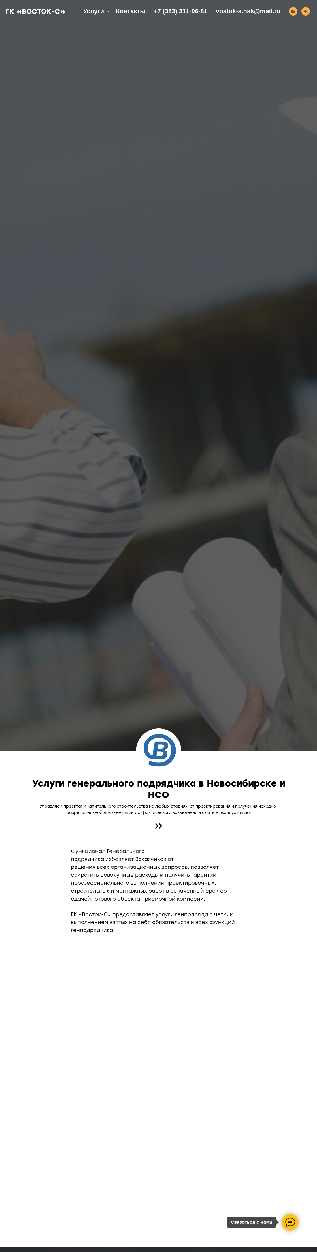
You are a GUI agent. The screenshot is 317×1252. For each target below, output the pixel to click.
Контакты (130, 11)
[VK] (305, 11)
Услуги (94, 11)
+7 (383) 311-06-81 (180, 11)
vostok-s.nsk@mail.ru (248, 11)
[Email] (293, 11)
